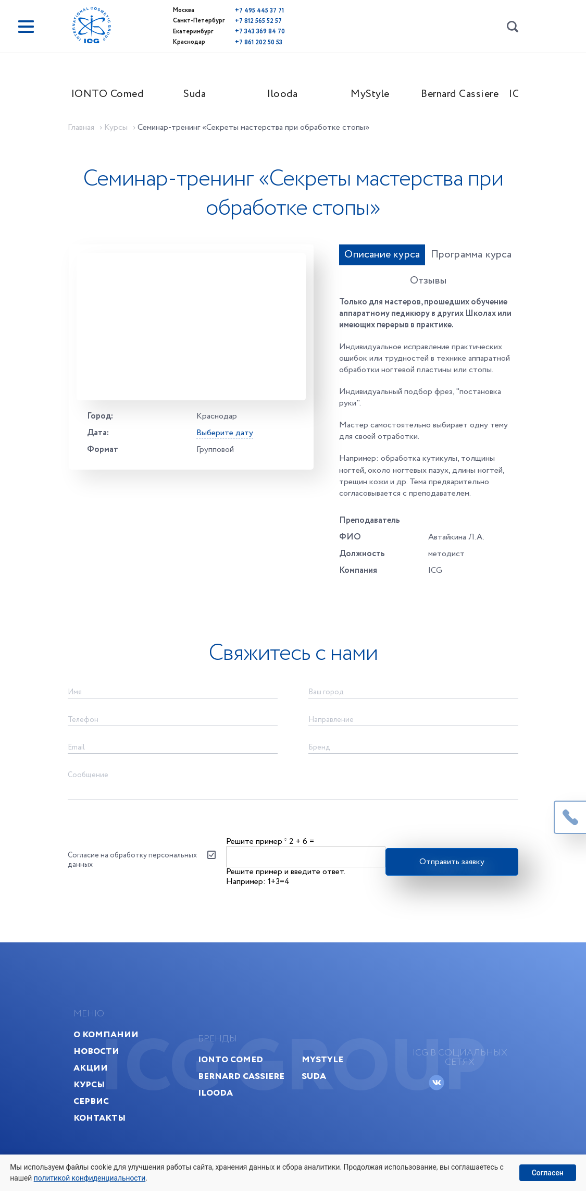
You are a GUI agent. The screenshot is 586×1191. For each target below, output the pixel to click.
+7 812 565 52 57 (229, 20)
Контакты (112, 1104)
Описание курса (325, 260)
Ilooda (293, 97)
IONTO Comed (118, 97)
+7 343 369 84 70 (231, 30)
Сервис (103, 1087)
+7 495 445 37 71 (230, 10)
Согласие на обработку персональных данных (117, 832)
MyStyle (380, 97)
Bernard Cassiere (470, 97)
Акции (103, 1054)
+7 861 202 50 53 (229, 39)
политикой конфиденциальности (90, 1177)
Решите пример (257, 812)
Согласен (547, 1172)
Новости (109, 1037)
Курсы (101, 1070)
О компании (118, 1020)
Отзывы (484, 260)
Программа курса (414, 260)
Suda (205, 97)
